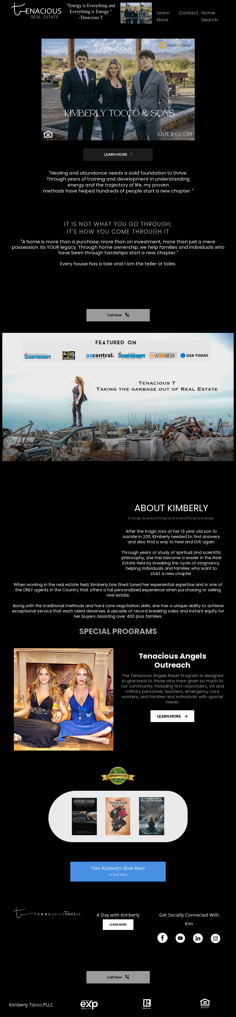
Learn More (163, 16)
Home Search (209, 16)
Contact (188, 13)
